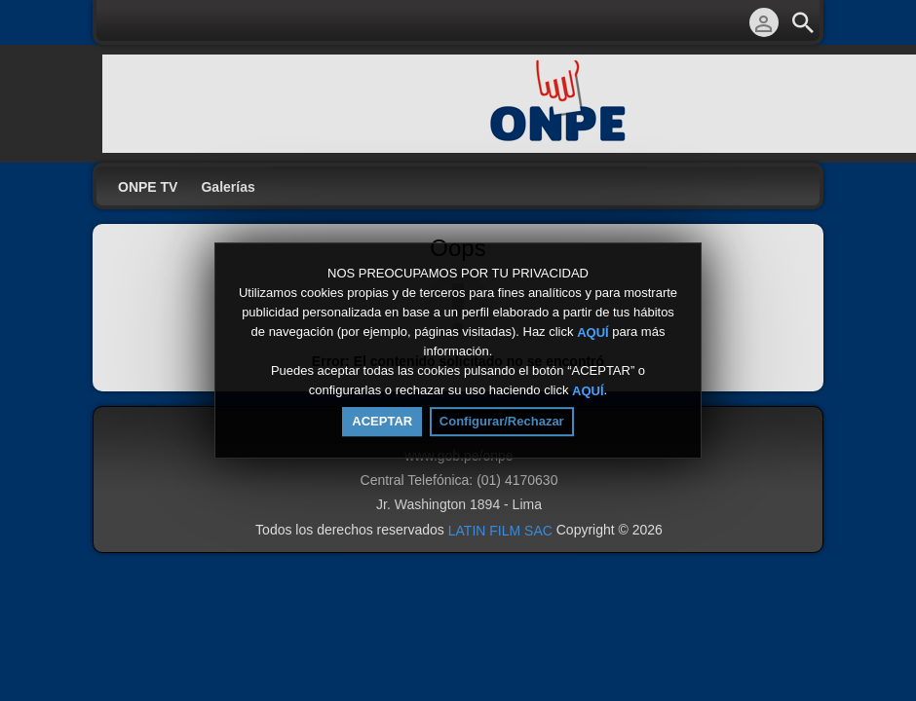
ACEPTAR (382, 421)
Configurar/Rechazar (501, 421)
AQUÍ (593, 331)
